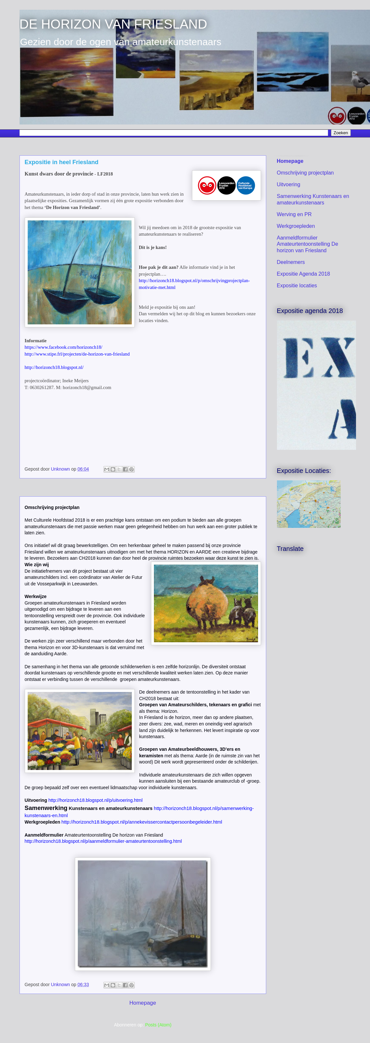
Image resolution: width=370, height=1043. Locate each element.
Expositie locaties (297, 285)
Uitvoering (288, 184)
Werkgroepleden (296, 226)
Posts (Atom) (158, 1024)
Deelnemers (291, 262)
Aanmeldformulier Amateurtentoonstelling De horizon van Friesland (307, 244)
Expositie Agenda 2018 (303, 274)
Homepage (142, 1003)
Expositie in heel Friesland (62, 162)
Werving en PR (294, 214)
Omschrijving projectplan (305, 173)
